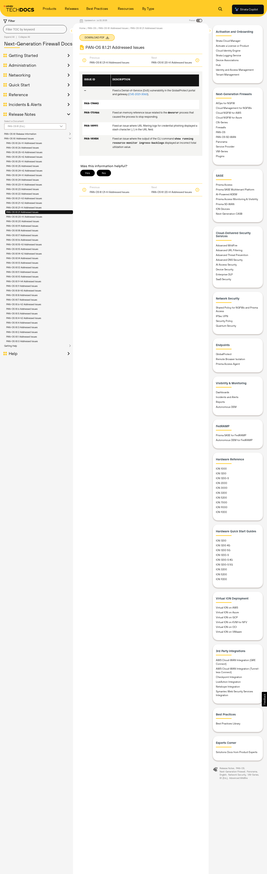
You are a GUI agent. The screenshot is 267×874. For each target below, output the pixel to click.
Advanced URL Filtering (229, 250)
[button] (264, 699)
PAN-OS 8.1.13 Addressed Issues (22, 263)
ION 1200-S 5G (224, 564)
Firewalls (221, 127)
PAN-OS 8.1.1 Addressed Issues (21, 336)
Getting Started (23, 55)
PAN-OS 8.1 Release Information (20, 134)
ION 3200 (221, 492)
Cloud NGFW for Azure (229, 117)
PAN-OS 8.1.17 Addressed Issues (22, 235)
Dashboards (222, 392)
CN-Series (222, 122)
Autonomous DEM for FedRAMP (234, 440)
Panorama (221, 141)
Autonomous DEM (226, 407)
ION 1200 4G (223, 545)
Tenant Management (227, 74)
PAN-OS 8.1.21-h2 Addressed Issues (24, 203)
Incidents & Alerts (25, 104)
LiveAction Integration (228, 681)
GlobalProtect (224, 354)
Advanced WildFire (226, 245)
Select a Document (14, 121)
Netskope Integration (228, 686)
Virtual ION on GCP (227, 617)
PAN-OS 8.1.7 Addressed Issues (21, 299)
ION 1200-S (222, 478)
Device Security (224, 269)
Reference (18, 94)
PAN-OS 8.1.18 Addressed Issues (22, 230)
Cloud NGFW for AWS (228, 112)
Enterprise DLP (224, 274)
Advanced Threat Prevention (232, 255)
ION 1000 (221, 468)
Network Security (237, 774)
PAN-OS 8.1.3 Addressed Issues (22, 327)
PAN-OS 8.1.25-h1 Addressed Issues (24, 161)
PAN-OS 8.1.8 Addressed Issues (22, 295)
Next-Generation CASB (229, 213)
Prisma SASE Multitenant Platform (235, 189)
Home (82, 28)
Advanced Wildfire (238, 778)
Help (13, 353)
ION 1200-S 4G (224, 559)
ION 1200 (221, 473)
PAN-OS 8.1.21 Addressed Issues (22, 212)
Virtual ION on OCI (226, 627)
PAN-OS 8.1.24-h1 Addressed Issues (24, 175)
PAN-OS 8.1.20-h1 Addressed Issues (24, 216)
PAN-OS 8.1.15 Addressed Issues (22, 249)
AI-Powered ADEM (226, 194)
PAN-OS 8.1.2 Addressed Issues (22, 332)
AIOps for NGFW (225, 103)
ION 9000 (221, 507)
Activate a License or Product (232, 45)
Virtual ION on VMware (229, 631)
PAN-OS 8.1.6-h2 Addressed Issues (23, 304)
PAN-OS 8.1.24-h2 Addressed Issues (24, 170)
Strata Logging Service (228, 55)
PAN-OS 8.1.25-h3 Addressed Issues (24, 152)
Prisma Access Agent (228, 364)
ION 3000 (221, 487)
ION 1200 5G (223, 550)
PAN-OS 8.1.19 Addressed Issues (22, 226)
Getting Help (10, 346)
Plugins (220, 156)
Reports (220, 401)
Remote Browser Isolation (230, 359)
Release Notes (22, 114)
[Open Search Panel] (220, 9)
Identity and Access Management (235, 69)
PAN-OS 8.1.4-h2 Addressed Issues (23, 318)
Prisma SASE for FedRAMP (231, 435)
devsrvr (173, 112)
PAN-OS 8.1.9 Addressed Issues (22, 286)
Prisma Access (224, 184)
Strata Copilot (246, 9)
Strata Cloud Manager (228, 40)
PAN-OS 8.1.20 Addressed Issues (22, 221)
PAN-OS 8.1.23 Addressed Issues (22, 189)
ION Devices (223, 209)
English (223, 774)
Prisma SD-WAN (225, 204)
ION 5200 (221, 497)
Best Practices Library (228, 723)
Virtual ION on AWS (227, 607)
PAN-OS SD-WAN (226, 137)
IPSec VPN (222, 316)
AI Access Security (226, 264)
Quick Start (19, 85)
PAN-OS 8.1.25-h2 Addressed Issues (24, 157)
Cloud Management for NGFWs (234, 108)
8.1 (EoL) (224, 778)
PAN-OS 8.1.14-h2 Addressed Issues (24, 253)
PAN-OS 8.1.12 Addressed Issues (22, 267)
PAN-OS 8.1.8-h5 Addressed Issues (23, 290)
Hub (218, 65)
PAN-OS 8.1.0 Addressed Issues (22, 341)
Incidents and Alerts (227, 397)
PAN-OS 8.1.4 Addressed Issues (22, 322)
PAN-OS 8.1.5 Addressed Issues (22, 313)
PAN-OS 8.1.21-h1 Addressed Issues (24, 207)
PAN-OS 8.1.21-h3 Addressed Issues (24, 198)
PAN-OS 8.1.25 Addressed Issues (22, 166)
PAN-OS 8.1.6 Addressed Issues (22, 309)
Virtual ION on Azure (227, 612)
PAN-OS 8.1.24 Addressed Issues (22, 180)
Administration (22, 65)
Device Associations (227, 60)
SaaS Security (223, 279)
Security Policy (224, 321)
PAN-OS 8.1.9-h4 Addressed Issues (23, 281)
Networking (19, 75)
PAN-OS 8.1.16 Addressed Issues (22, 240)
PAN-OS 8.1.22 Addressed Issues (22, 194)
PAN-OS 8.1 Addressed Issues (19, 138)
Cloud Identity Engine (228, 50)
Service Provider (225, 146)
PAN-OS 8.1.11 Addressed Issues (22, 272)
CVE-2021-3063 (138, 94)
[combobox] (35, 29)
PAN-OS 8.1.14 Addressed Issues (22, 258)
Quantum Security (226, 325)
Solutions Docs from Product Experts (236, 752)
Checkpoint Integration (229, 677)
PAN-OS (92, 28)
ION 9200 (221, 512)
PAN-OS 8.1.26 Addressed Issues (22, 147)
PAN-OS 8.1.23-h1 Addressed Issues (24, 184)
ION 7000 (221, 502)
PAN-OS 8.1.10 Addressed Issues (22, 276)
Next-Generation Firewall (232, 771)
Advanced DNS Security (229, 259)
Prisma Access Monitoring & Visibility (237, 199)
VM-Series (222, 151)
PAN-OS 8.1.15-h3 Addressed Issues (24, 244)
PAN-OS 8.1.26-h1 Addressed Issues (24, 143)
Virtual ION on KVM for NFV (231, 622)
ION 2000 (221, 483)
